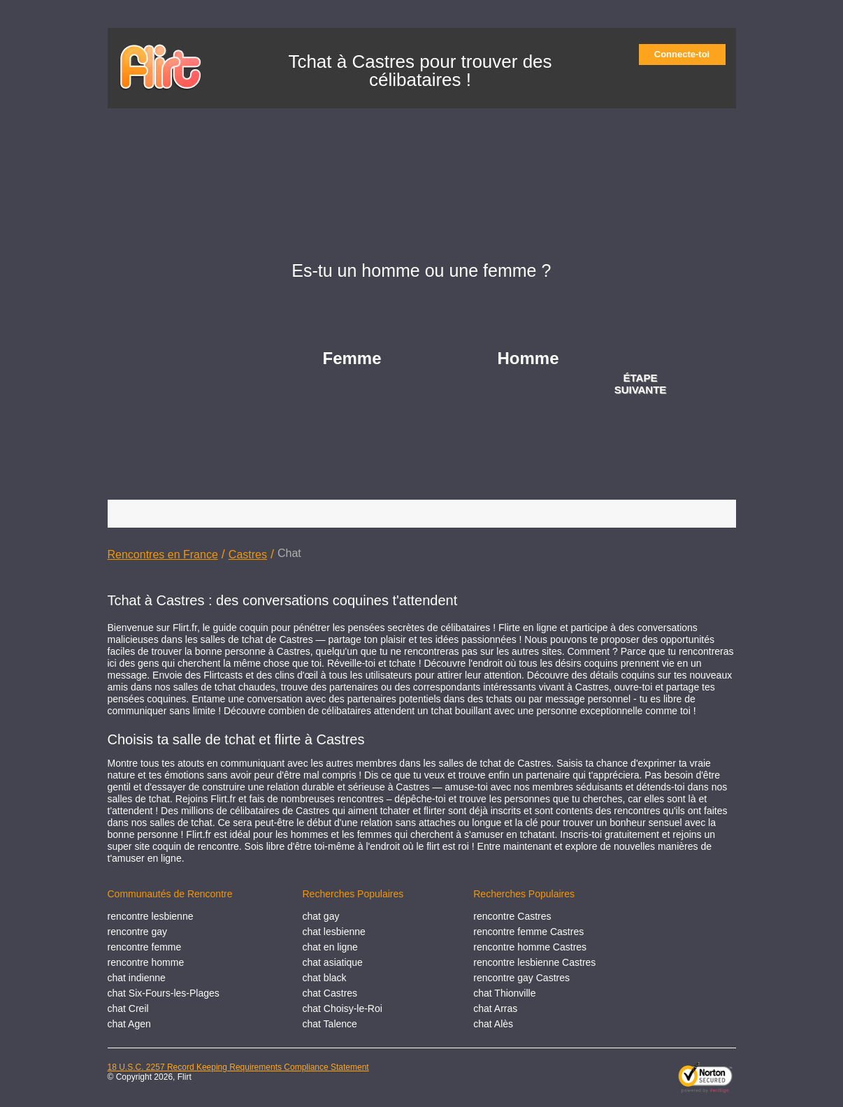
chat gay (321, 916)
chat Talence (330, 1023)
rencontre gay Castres (521, 977)
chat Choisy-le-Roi (342, 1008)
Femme (352, 358)
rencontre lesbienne (151, 916)
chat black (325, 977)
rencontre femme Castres (528, 931)
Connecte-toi (686, 54)
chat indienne (137, 977)
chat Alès (493, 1023)
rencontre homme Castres (529, 947)
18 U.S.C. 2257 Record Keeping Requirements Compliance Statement (238, 1067)
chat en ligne (330, 947)
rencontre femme (145, 947)
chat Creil (128, 1008)
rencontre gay (138, 931)
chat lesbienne (334, 931)
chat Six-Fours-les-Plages (163, 993)
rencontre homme (146, 962)
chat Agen (129, 1023)
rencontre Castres (512, 916)
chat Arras (495, 1008)
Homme (528, 358)
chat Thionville (504, 993)
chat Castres (330, 993)
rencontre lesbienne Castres (534, 962)
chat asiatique (333, 962)
